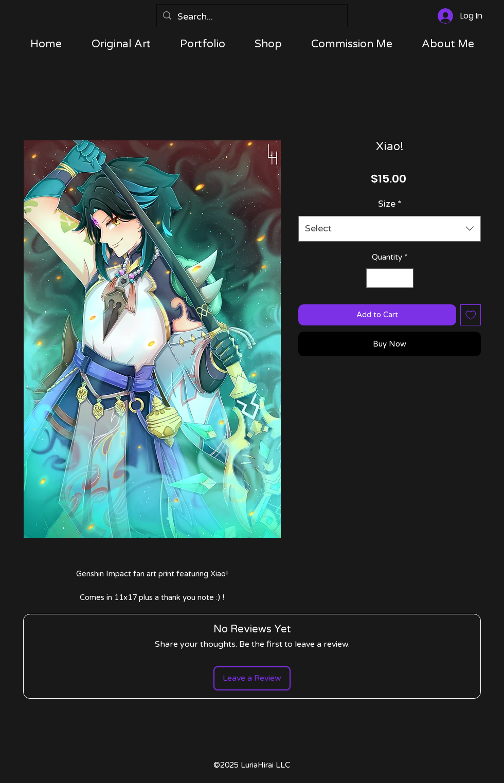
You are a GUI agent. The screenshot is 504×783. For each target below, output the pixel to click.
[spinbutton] (389, 278)
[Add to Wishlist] (470, 314)
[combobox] (389, 229)
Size (390, 203)
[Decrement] (375, 278)
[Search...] (251, 17)
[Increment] (405, 278)
